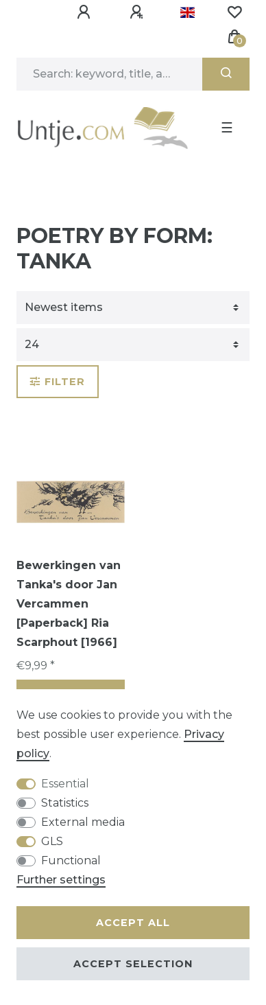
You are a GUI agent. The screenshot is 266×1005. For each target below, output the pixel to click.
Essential (65, 783)
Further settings (61, 879)
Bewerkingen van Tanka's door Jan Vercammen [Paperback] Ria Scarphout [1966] (68, 604)
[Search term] (109, 74)
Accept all (133, 922)
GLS (52, 841)
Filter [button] (57, 382)
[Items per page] (133, 344)
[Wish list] (234, 12)
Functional (71, 860)
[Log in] (85, 12)
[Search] (226, 74)
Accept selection (133, 964)
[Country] (187, 12)
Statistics (64, 802)
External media (83, 822)
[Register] (138, 12)
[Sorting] (133, 307)
